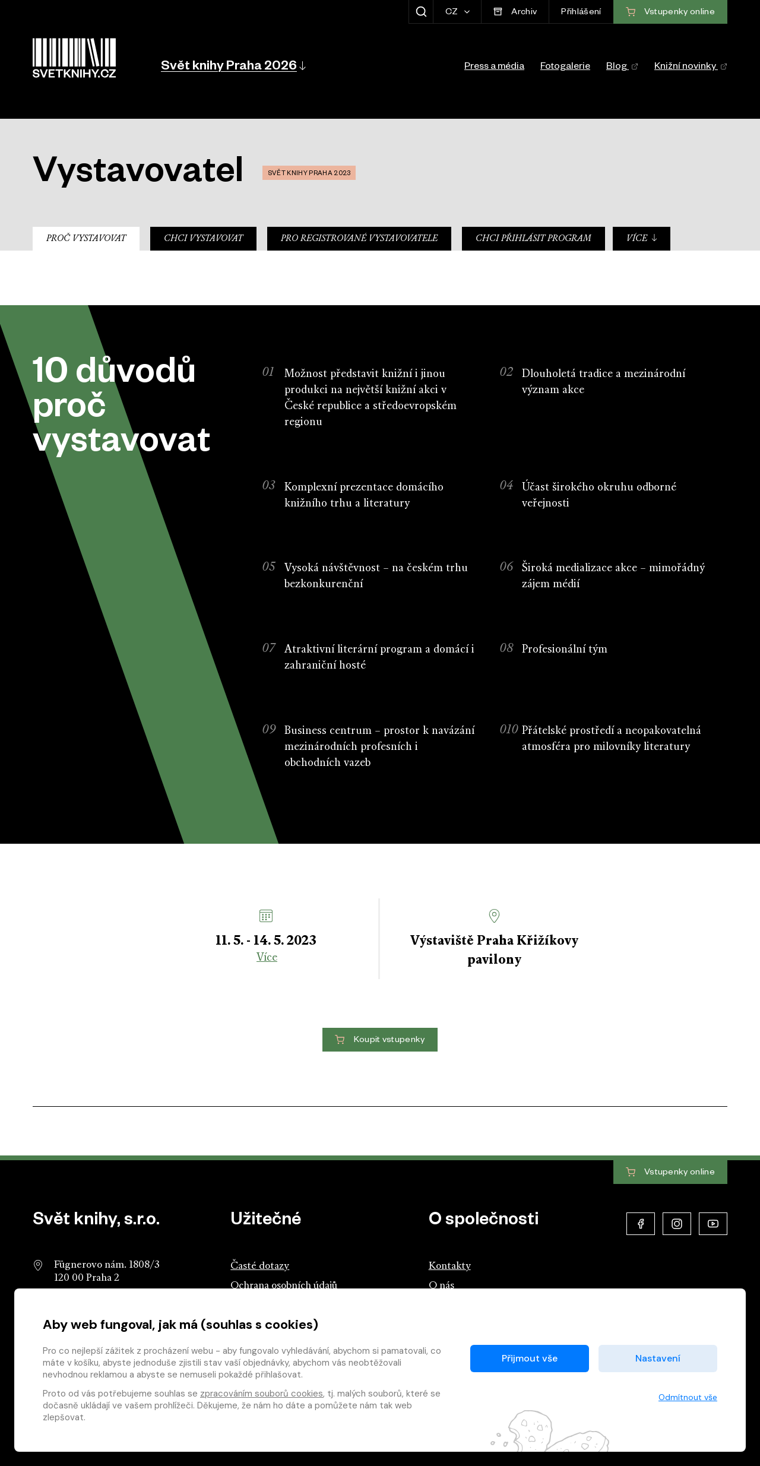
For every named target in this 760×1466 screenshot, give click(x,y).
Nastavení (657, 1358)
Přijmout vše (530, 1358)
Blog (622, 67)
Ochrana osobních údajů (283, 1286)
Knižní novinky (690, 67)
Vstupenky (670, 1172)
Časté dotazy (259, 1266)
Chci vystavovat (203, 239)
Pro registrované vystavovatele (359, 239)
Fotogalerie (565, 67)
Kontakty (450, 1266)
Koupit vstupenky (380, 1040)
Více (642, 238)
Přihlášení (581, 13)
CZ (452, 13)
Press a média (494, 67)
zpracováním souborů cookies (261, 1393)
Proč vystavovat (86, 239)
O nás (441, 1286)
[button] (232, 65)
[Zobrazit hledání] (420, 12)
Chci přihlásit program (533, 239)
